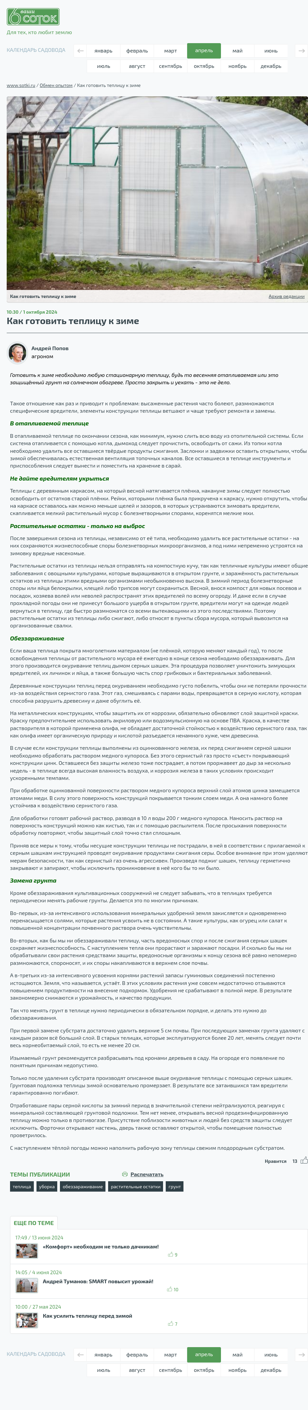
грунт (174, 1186)
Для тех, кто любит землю (39, 21)
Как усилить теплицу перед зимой (87, 1315)
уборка (47, 1186)
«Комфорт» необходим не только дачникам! (101, 1246)
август (137, 66)
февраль (137, 50)
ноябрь (238, 66)
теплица (22, 1186)
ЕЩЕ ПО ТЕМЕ (34, 1222)
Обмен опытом (56, 85)
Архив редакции (287, 296)
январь (103, 50)
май (237, 50)
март (170, 50)
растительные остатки (135, 1186)
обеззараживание (83, 1186)
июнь (271, 50)
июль (103, 66)
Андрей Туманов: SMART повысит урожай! (98, 1281)
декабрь (270, 66)
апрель (204, 50)
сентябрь (170, 66)
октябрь (204, 66)
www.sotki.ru (21, 85)
